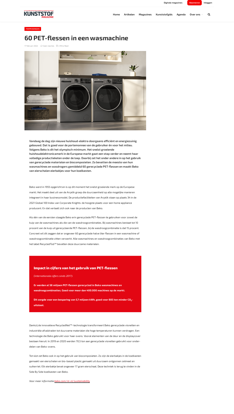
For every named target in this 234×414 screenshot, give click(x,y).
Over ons (195, 14)
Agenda (181, 14)
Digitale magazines (173, 2)
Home (116, 14)
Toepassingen (33, 29)
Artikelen (129, 14)
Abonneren (194, 2)
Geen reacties (47, 46)
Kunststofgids (164, 14)
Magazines (145, 14)
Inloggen (208, 2)
